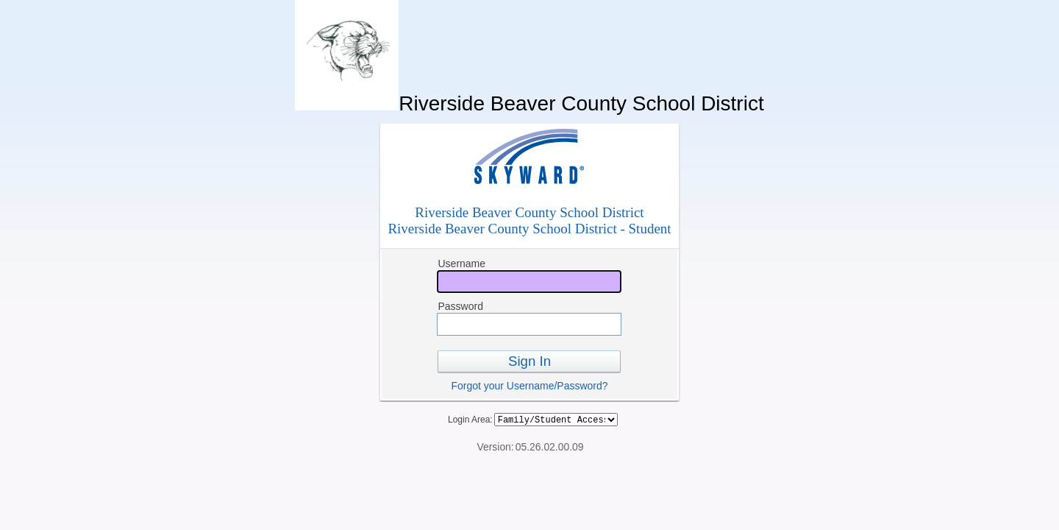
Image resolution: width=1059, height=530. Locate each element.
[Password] (529, 324)
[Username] (529, 281)
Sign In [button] (529, 361)
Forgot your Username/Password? (529, 386)
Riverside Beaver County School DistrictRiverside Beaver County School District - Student (529, 220)
